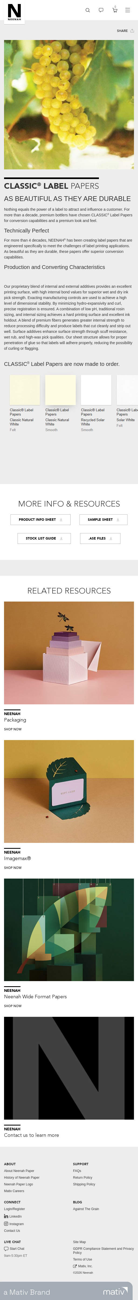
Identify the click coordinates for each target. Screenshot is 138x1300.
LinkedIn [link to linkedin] (13, 1216)
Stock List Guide (44, 538)
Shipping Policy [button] (84, 1184)
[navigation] (127, 10)
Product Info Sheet (40, 520)
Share (125, 31)
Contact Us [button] (12, 1231)
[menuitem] (88, 10)
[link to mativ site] (115, 1291)
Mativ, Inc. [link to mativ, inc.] (83, 1266)
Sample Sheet (103, 520)
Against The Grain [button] (86, 1209)
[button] (14, 12)
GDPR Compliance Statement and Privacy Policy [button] (103, 1251)
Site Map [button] (79, 1242)
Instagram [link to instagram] (14, 1223)
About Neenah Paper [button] (19, 1171)
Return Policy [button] (82, 1177)
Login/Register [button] (14, 1209)
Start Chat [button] (14, 1249)
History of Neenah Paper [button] (21, 1177)
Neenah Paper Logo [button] (18, 1184)
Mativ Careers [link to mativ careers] (14, 1191)
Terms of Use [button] (82, 1259)
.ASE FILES (100, 538)
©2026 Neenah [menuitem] (83, 1272)
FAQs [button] (77, 1171)
